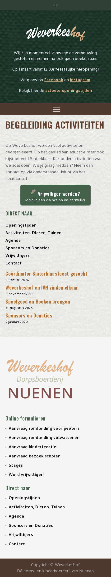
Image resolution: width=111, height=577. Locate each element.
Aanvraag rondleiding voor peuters (44, 428)
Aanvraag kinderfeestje (32, 446)
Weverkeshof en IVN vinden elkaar (41, 287)
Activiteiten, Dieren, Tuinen (33, 232)
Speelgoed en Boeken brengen (37, 301)
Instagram (80, 79)
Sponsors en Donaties (27, 248)
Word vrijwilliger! (26, 474)
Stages (16, 465)
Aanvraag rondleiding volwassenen (44, 437)
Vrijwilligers (17, 255)
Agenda (13, 240)
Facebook (53, 79)
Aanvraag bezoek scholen (34, 456)
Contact (13, 263)
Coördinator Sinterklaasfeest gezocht (46, 273)
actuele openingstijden (68, 90)
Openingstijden (21, 225)
